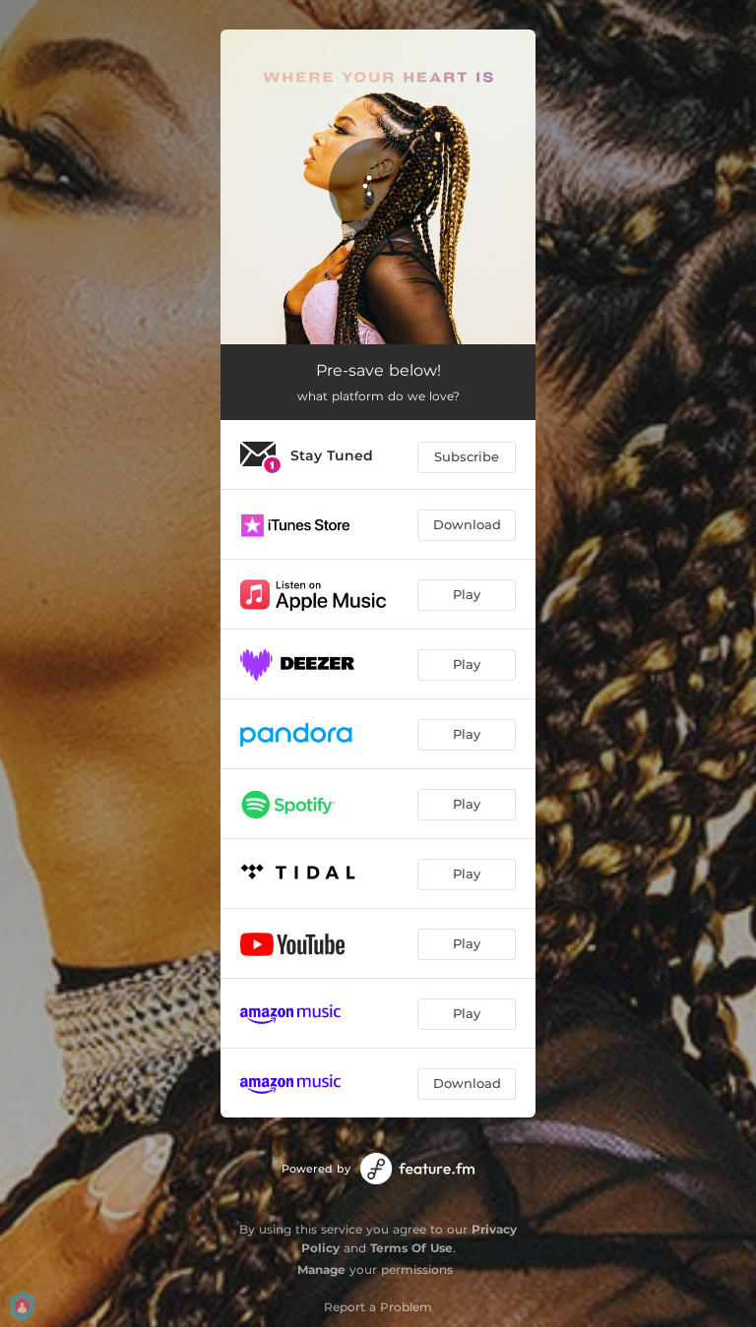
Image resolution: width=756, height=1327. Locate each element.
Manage (321, 1269)
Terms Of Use (411, 1247)
